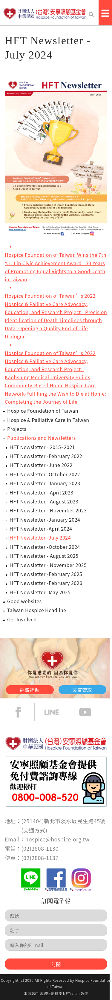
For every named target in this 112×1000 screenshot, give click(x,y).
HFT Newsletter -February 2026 (46, 582)
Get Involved (22, 619)
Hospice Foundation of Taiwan (42, 410)
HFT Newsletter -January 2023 (45, 483)
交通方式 (34, 830)
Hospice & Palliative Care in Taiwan (48, 419)
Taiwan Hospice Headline (36, 610)
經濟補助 (30, 689)
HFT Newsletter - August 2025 (44, 555)
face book (23, 712)
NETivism (71, 993)
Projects (16, 428)
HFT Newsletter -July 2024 (40, 537)
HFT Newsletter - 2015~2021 (42, 447)
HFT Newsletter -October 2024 (45, 546)
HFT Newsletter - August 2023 (44, 501)
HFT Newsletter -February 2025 (46, 573)
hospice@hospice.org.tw (57, 839)
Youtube (90, 712)
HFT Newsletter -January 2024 (45, 519)
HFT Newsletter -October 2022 (45, 474)
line (56, 712)
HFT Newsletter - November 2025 (48, 565)
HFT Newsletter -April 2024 (41, 528)
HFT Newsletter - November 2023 (48, 510)
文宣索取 (82, 689)
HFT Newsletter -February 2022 (46, 456)
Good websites (24, 601)
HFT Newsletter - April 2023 (41, 492)
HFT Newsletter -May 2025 (40, 592)
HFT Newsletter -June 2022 (41, 464)
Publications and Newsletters (41, 437)
